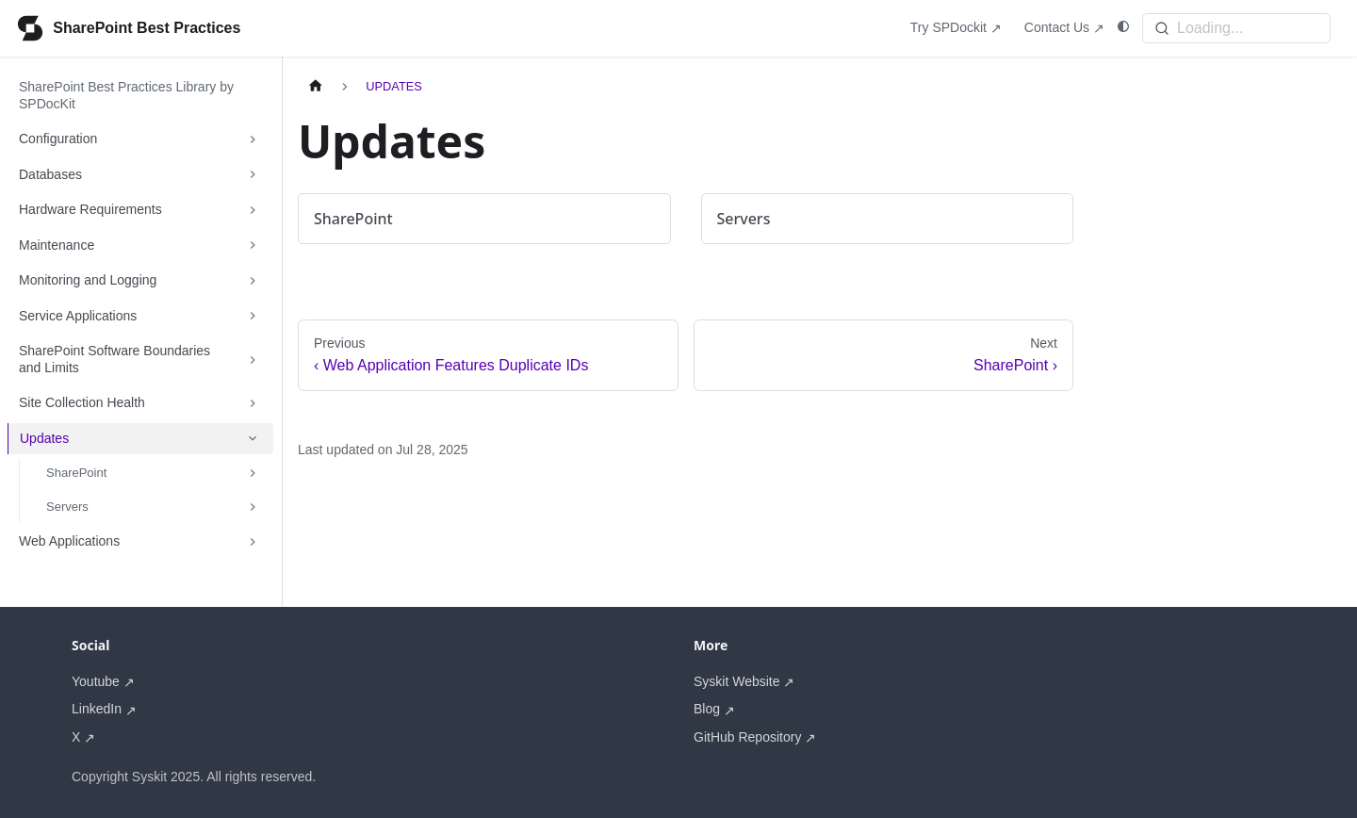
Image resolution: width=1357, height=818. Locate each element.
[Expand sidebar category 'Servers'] (252, 507)
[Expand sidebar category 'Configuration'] (252, 139)
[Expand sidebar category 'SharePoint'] (252, 473)
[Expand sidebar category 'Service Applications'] (252, 317)
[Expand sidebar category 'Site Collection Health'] (252, 403)
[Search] (1236, 28)
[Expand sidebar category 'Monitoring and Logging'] (252, 281)
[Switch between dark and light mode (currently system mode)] (1123, 27)
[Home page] (316, 86)
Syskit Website (737, 681)
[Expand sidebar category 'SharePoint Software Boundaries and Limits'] (252, 359)
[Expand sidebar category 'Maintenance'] (252, 246)
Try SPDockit (948, 27)
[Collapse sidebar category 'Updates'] (252, 439)
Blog (707, 708)
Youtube (96, 681)
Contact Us (1056, 27)
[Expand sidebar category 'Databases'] (252, 175)
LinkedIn (97, 708)
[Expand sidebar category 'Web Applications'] (252, 542)
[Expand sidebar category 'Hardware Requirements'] (252, 210)
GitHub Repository (747, 736)
